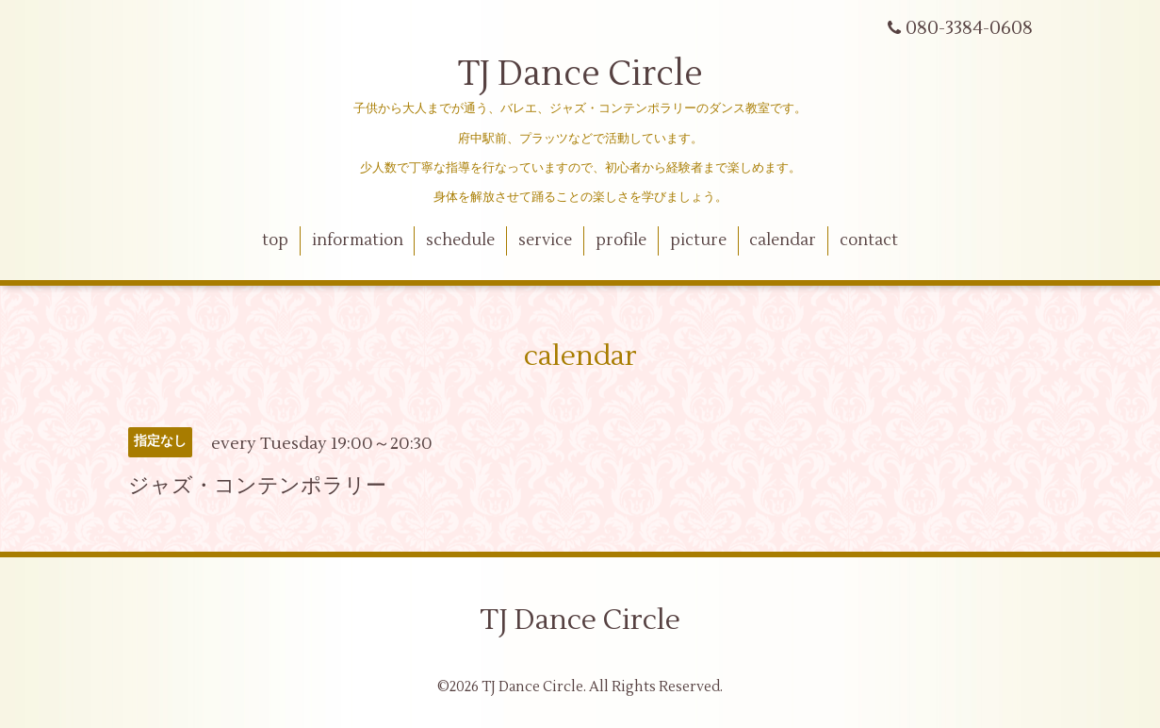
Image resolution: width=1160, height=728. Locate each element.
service (545, 240)
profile (621, 240)
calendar (782, 240)
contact (869, 240)
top (275, 240)
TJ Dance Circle (580, 74)
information (357, 240)
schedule (460, 240)
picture (698, 240)
